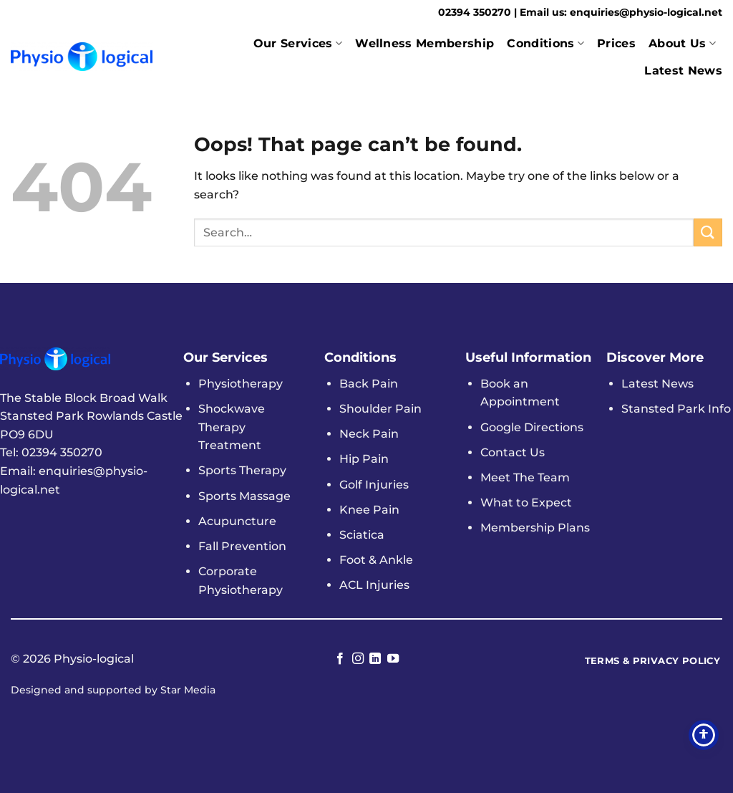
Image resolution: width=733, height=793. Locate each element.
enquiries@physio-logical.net (646, 12)
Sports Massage (244, 496)
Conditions (545, 44)
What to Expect (526, 502)
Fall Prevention (242, 546)
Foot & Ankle (376, 560)
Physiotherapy (240, 383)
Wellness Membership (424, 43)
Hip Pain (364, 459)
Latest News (683, 70)
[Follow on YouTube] (393, 659)
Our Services (297, 44)
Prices (616, 43)
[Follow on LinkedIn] (375, 659)
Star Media (187, 690)
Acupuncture (237, 521)
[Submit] (708, 232)
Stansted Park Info (676, 408)
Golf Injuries (374, 484)
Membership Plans (535, 527)
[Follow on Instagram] (358, 659)
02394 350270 (476, 12)
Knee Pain (369, 509)
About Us (682, 44)
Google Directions (531, 427)
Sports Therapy (242, 470)
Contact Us (512, 452)
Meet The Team (525, 477)
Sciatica (361, 535)
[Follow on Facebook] (340, 659)
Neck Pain (369, 434)
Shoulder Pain (380, 408)
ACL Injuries (374, 585)
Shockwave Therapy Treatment (231, 427)
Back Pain (368, 383)
